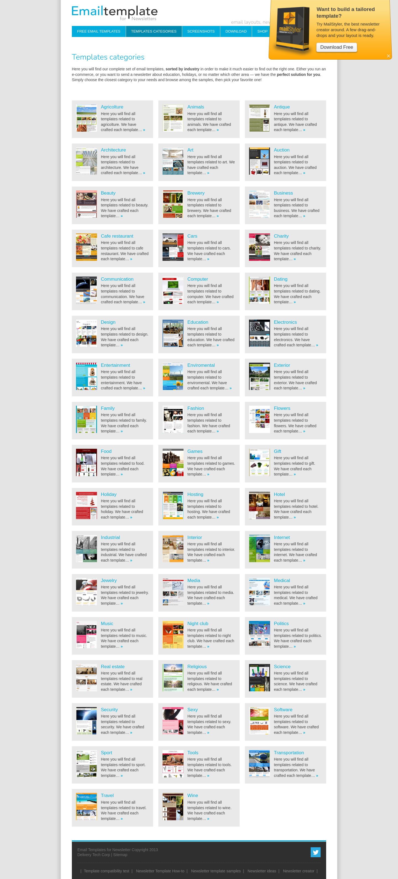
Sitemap (120, 855)
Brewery (196, 193)
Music (107, 623)
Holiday (109, 494)
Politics (281, 623)
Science (282, 666)
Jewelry (109, 580)
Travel (107, 795)
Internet (282, 537)
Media (193, 580)
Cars (192, 236)
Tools (192, 752)
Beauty (108, 193)
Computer (197, 279)
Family (108, 408)
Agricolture (112, 107)
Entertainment (115, 365)
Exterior (282, 365)
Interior (194, 537)
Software (283, 709)
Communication (117, 279)
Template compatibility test (106, 871)
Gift (277, 451)
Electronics (285, 322)
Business (283, 193)
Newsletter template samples (216, 871)
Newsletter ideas (262, 871)
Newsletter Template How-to (160, 871)
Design (108, 322)
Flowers (282, 408)
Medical (282, 580)
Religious (197, 666)
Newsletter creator (299, 871)
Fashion (195, 408)
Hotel (279, 494)
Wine (192, 795)
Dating (280, 279)
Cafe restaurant (117, 236)
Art (190, 150)
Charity (281, 236)
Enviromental (201, 365)
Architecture (113, 150)
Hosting (195, 494)
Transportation (289, 752)
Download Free (338, 35)
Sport (106, 752)
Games (195, 451)
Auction (282, 150)
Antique (282, 107)
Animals (195, 107)
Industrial (110, 537)
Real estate (113, 666)
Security (109, 709)
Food (106, 451)
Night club (197, 623)
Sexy (192, 709)
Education (197, 322)
